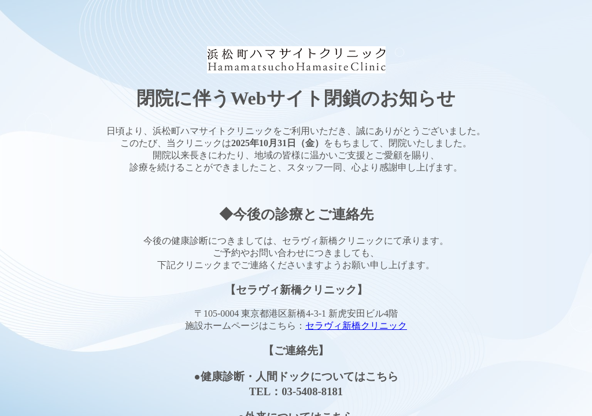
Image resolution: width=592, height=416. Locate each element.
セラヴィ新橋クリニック (356, 325)
